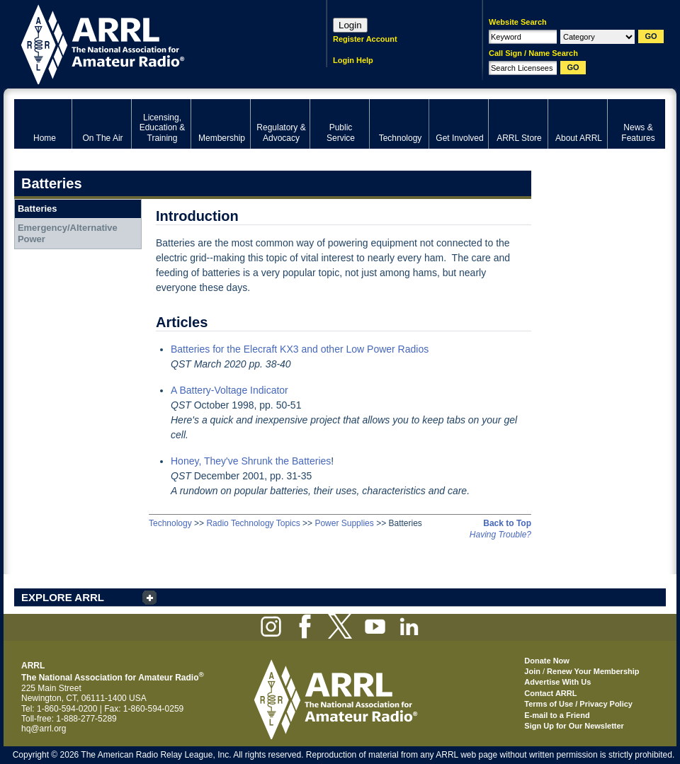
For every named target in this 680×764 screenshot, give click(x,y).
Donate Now (547, 660)
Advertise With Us (557, 682)
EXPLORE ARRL (62, 597)
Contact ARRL (550, 693)
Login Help (353, 60)
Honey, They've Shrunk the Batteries (251, 461)
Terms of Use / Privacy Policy (578, 704)
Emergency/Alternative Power (68, 233)
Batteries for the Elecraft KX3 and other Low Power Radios (300, 349)
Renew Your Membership (593, 671)
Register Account (365, 39)
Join (532, 671)
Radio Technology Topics (253, 523)
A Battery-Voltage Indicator (229, 390)
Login (350, 25)
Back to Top (507, 523)
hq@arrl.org (44, 729)
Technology (170, 523)
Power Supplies (343, 523)
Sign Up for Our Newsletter (574, 726)
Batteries (37, 208)
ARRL (152, 42)
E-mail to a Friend (556, 715)
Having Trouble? (500, 535)
